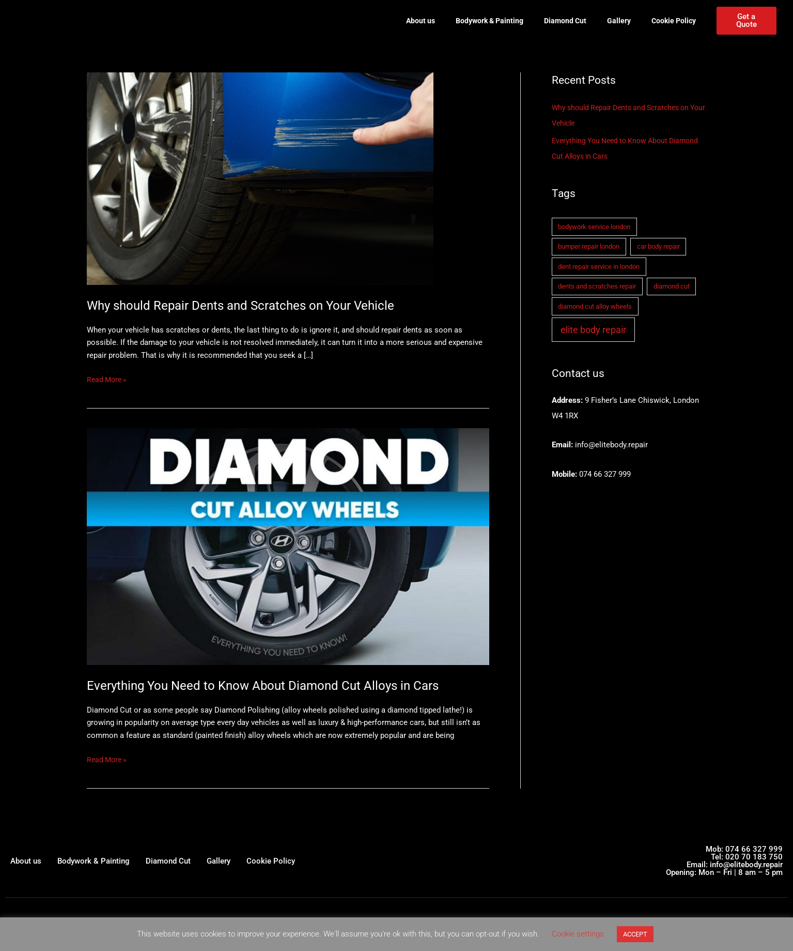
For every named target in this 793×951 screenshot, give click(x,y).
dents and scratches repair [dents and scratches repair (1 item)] (597, 286)
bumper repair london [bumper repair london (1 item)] (588, 246)
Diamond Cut (565, 21)
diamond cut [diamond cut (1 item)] (672, 286)
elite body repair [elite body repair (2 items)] (593, 329)
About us (420, 21)
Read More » (108, 378)
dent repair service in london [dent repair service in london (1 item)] (599, 266)
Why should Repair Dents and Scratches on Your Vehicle (252, 305)
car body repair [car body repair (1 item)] (658, 246)
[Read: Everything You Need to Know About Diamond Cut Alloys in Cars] (288, 546)
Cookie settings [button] (578, 934)
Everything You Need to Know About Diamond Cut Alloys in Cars (276, 685)
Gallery (619, 21)
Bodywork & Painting (489, 21)
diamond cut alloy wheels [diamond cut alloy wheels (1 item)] (595, 306)
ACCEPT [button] (635, 934)
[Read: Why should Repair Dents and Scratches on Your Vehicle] (260, 178)
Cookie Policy (673, 21)
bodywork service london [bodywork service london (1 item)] (594, 227)
